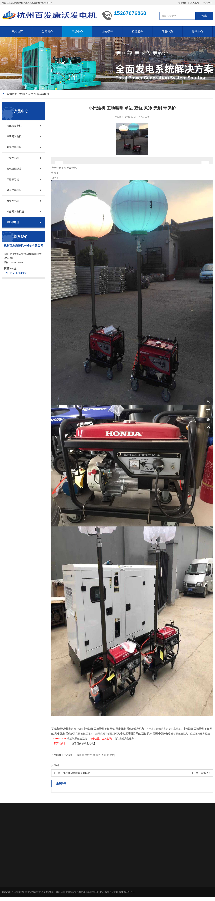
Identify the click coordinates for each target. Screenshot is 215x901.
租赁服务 (137, 31)
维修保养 (107, 31)
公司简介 (47, 31)
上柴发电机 (13, 157)
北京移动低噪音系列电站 (76, 773)
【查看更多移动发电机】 (82, 743)
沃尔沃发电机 (14, 125)
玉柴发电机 (13, 179)
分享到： (56, 765)
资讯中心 (197, 31)
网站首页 (17, 31)
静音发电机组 (14, 190)
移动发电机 (43, 94)
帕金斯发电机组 (15, 211)
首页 (21, 94)
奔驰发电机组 (14, 147)
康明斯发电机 (14, 136)
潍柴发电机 (13, 200)
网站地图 (182, 2)
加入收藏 (194, 2)
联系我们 (207, 2)
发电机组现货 (14, 168)
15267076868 (208, 401)
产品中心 (77, 31)
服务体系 (167, 31)
